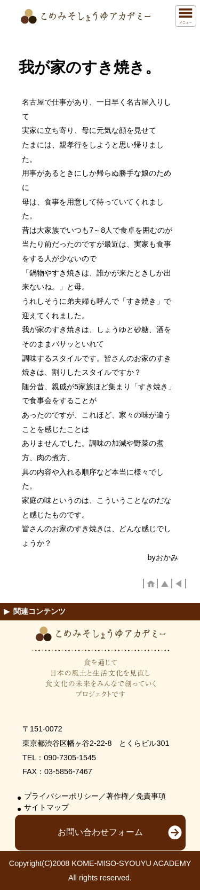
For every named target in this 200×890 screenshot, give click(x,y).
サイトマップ (46, 808)
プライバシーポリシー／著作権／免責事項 (95, 796)
